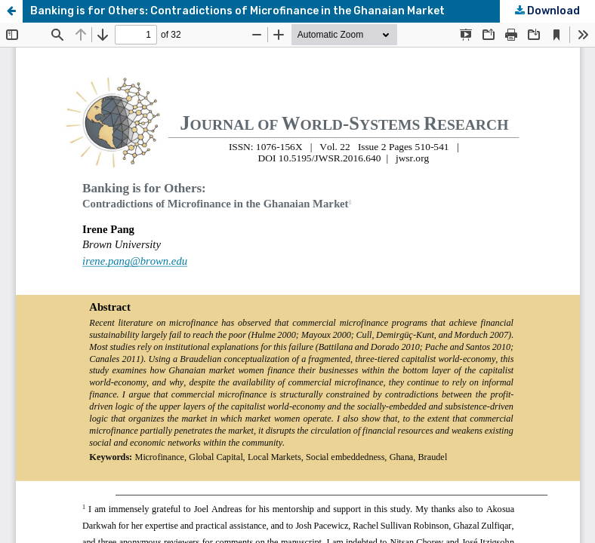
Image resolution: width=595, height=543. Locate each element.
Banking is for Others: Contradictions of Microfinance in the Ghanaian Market (237, 11)
